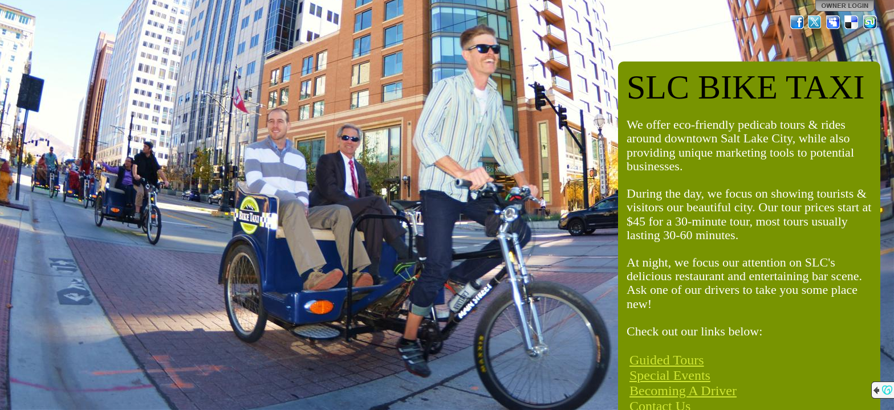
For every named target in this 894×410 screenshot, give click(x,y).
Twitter (815, 22)
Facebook (797, 22)
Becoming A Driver (683, 390)
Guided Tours (666, 359)
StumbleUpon (870, 22)
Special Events (669, 375)
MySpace (834, 22)
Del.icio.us (852, 22)
